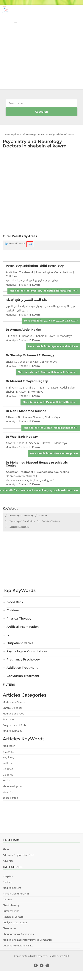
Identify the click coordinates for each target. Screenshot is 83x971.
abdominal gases (12, 786)
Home (6, 134)
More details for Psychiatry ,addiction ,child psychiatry (44, 290)
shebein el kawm (65, 134)
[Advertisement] (41, 48)
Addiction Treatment (19, 272)
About (6, 849)
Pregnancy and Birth (14, 725)
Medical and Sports (14, 702)
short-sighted (10, 797)
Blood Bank (15, 602)
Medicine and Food (13, 713)
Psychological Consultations (53, 272)
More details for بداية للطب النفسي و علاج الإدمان (51, 320)
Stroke (6, 780)
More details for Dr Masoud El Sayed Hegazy (50, 402)
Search (41, 111)
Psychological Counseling (52, 472)
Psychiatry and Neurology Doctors (27, 134)
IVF (9, 635)
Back (30, 244)
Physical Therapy (19, 618)
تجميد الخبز (8, 763)
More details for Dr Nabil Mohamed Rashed (51, 427)
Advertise (8, 860)
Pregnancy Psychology (23, 659)
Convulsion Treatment (23, 676)
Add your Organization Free (18, 855)
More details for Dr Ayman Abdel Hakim (53, 346)
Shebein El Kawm (29, 284)
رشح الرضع (8, 757)
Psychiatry (9, 719)
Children (11, 276)
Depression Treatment (20, 476)
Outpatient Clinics (20, 643)
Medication (9, 745)
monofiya (50, 134)
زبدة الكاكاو (8, 792)
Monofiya (11, 284)
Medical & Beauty (12, 731)
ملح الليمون (9, 751)
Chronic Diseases (13, 707)
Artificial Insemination (23, 626)
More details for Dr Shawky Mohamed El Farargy (48, 372)
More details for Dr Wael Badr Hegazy (54, 453)
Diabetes (8, 769)
